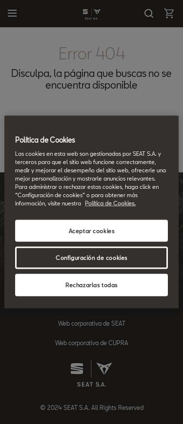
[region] (91, 212)
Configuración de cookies (91, 258)
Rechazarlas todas (91, 285)
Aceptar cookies (92, 230)
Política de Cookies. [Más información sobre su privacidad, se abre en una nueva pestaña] (110, 203)
